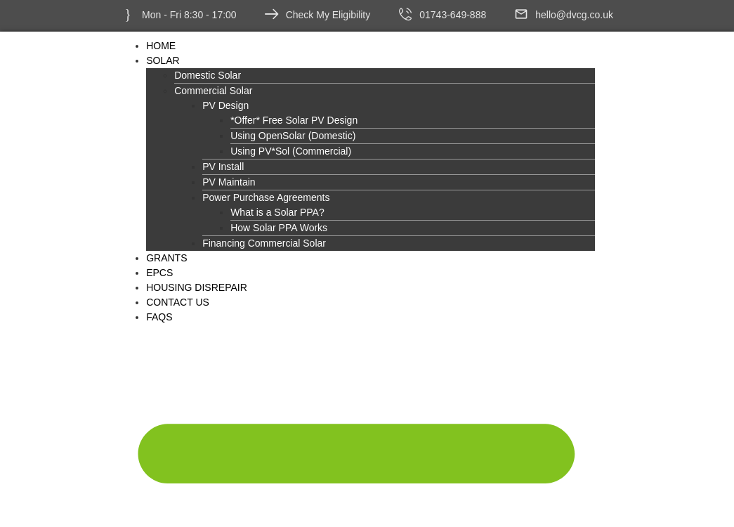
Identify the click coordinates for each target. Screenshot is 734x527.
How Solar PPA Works (278, 227)
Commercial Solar (213, 90)
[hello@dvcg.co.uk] (521, 14)
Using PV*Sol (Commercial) (290, 151)
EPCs (159, 272)
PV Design (225, 105)
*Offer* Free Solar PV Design (294, 120)
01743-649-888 (452, 14)
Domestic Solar (207, 75)
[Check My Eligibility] (272, 14)
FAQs (159, 317)
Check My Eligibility (328, 14)
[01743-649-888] (405, 14)
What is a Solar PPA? (277, 212)
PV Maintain (228, 182)
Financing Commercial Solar (264, 243)
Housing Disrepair (196, 287)
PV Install (223, 166)
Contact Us (177, 302)
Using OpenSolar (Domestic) (292, 135)
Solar (162, 60)
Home (161, 45)
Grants (166, 258)
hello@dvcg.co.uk (574, 14)
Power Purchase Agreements (265, 197)
